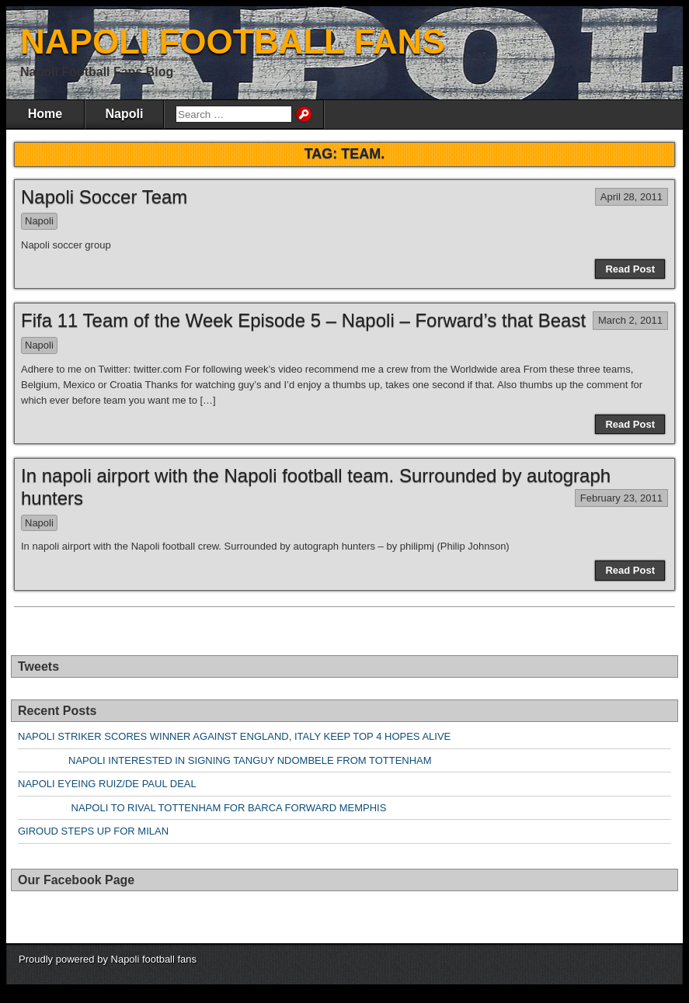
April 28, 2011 (631, 197)
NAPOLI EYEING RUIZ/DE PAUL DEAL (107, 784)
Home (45, 113)
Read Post (630, 269)
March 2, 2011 (630, 320)
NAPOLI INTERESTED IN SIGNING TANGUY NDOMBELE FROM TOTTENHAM (225, 760)
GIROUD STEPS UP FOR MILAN (93, 831)
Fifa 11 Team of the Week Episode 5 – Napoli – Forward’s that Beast (303, 320)
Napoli (125, 113)
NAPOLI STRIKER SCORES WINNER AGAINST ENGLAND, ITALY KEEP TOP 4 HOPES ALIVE (234, 736)
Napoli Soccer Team (104, 196)
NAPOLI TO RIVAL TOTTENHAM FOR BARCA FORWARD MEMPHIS (202, 808)
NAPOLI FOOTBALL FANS (232, 42)
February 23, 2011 (621, 498)
